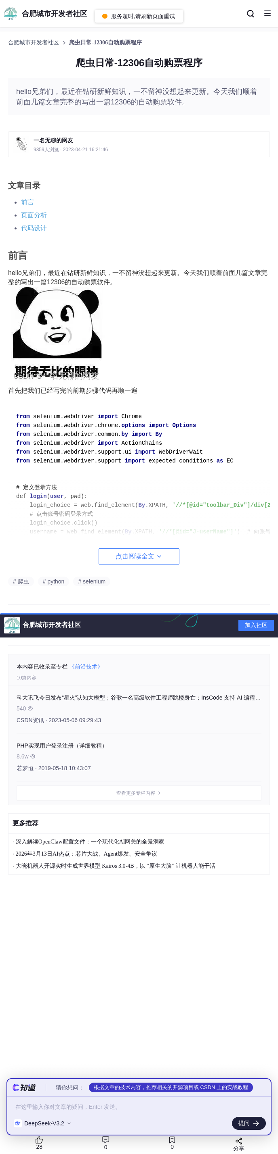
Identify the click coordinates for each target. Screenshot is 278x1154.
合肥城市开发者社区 (34, 43)
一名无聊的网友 (53, 140)
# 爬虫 (21, 581)
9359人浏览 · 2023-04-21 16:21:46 (71, 149)
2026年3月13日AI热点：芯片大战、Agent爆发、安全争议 (86, 854)
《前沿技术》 (86, 666)
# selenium (91, 581)
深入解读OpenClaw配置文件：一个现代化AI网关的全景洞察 (90, 842)
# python (54, 581)
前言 (27, 202)
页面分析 (34, 215)
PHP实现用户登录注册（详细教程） (62, 745)
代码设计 (34, 228)
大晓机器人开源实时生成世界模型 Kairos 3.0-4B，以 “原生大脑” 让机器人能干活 (115, 866)
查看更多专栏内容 (138, 793)
